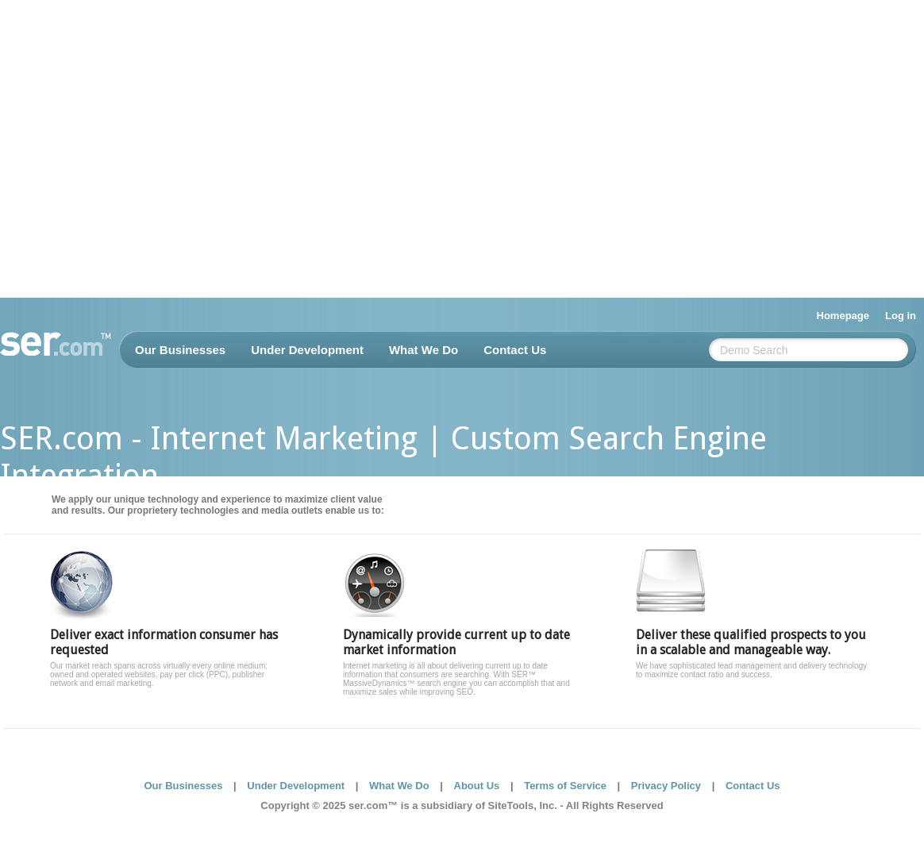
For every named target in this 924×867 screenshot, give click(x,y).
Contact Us (514, 349)
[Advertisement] (149, 149)
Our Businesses (180, 349)
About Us (477, 786)
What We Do (423, 349)
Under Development (307, 349)
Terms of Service (565, 786)
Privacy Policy (666, 786)
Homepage (843, 316)
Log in (900, 316)
